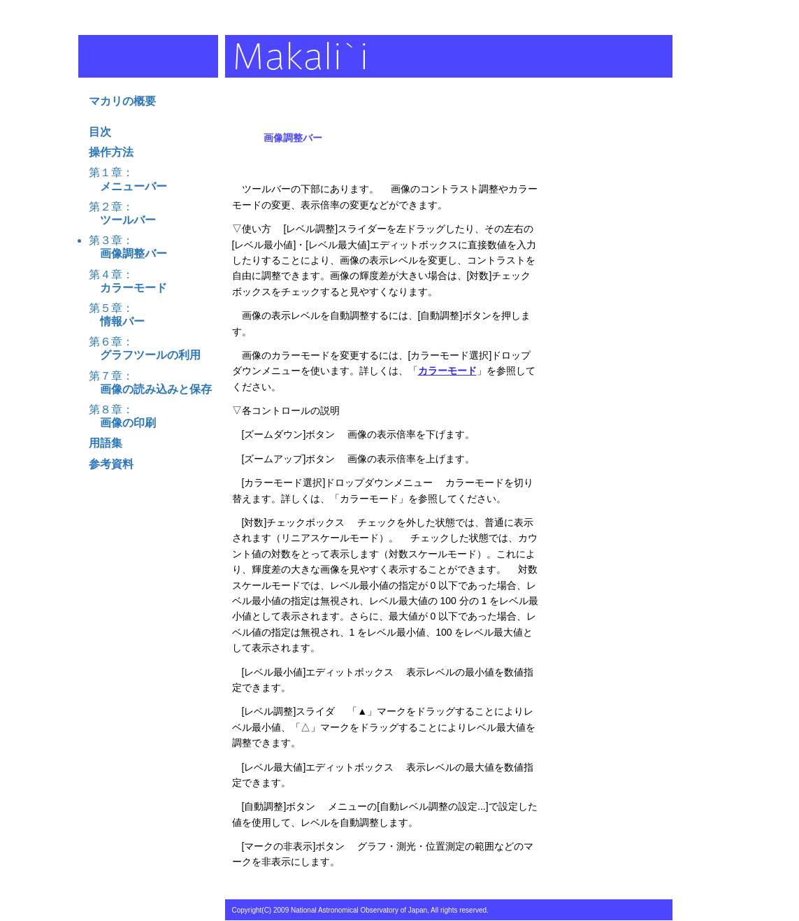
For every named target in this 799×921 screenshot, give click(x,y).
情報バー (117, 321)
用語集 (105, 443)
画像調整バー (128, 253)
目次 (100, 132)
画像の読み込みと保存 (150, 389)
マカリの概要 (122, 101)
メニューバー (128, 186)
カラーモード (128, 288)
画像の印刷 (122, 423)
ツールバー (122, 220)
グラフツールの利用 (145, 355)
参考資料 (111, 464)
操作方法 (111, 152)
